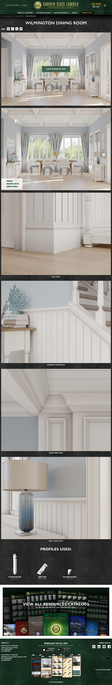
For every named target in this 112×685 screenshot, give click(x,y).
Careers (24, 5)
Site (56, 682)
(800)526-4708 (8, 649)
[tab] (25, 13)
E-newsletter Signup (12, 5)
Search (105, 5)
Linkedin (99, 646)
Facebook (109, 646)
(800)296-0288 (8, 658)
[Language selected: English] (106, 658)
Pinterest (104, 646)
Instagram (93, 646)
